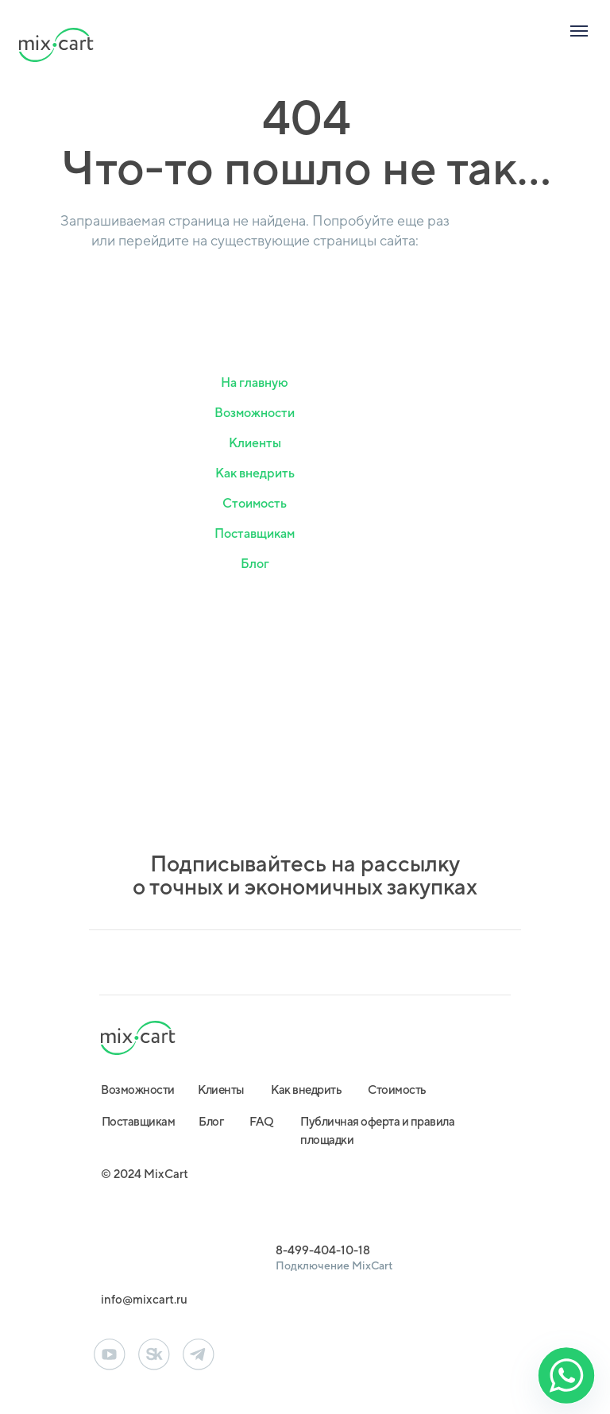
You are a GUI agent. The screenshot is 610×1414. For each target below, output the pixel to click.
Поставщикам (254, 533)
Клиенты (255, 442)
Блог (255, 563)
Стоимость (254, 503)
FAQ (261, 1121)
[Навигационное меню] (579, 31)
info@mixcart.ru (144, 1299)
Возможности (254, 412)
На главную (254, 382)
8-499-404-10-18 (323, 1250)
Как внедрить (255, 473)
